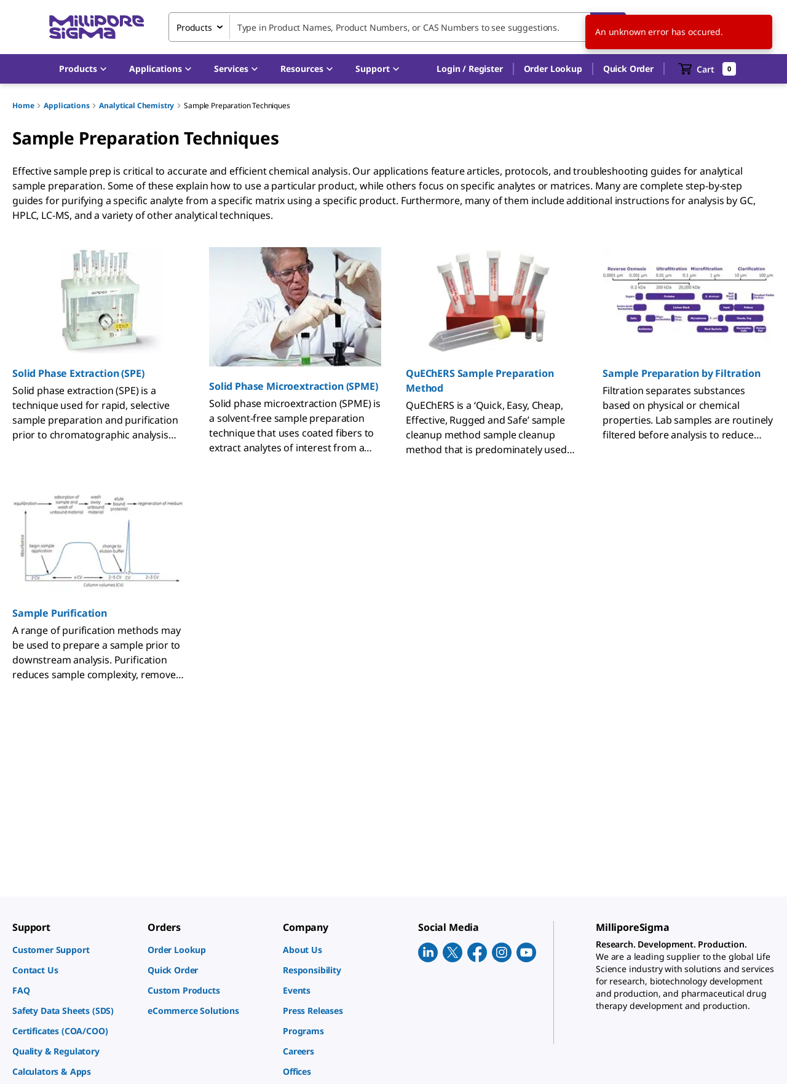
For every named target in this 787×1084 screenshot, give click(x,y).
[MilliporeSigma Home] (96, 27)
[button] (469, 69)
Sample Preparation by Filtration (682, 373)
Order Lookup (553, 68)
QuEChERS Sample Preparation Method (480, 380)
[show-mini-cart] (707, 68)
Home (23, 105)
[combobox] (397, 27)
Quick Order (628, 68)
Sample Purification (59, 613)
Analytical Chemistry (136, 105)
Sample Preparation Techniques (237, 105)
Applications (66, 105)
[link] (73, 950)
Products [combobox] (194, 27)
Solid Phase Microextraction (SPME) (293, 386)
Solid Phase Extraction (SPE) (78, 373)
